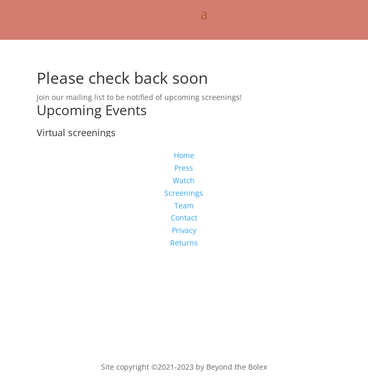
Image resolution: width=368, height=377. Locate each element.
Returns (184, 243)
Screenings (183, 193)
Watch (184, 180)
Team (184, 205)
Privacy (184, 230)
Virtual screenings (76, 132)
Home (184, 155)
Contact (184, 218)
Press (183, 168)
